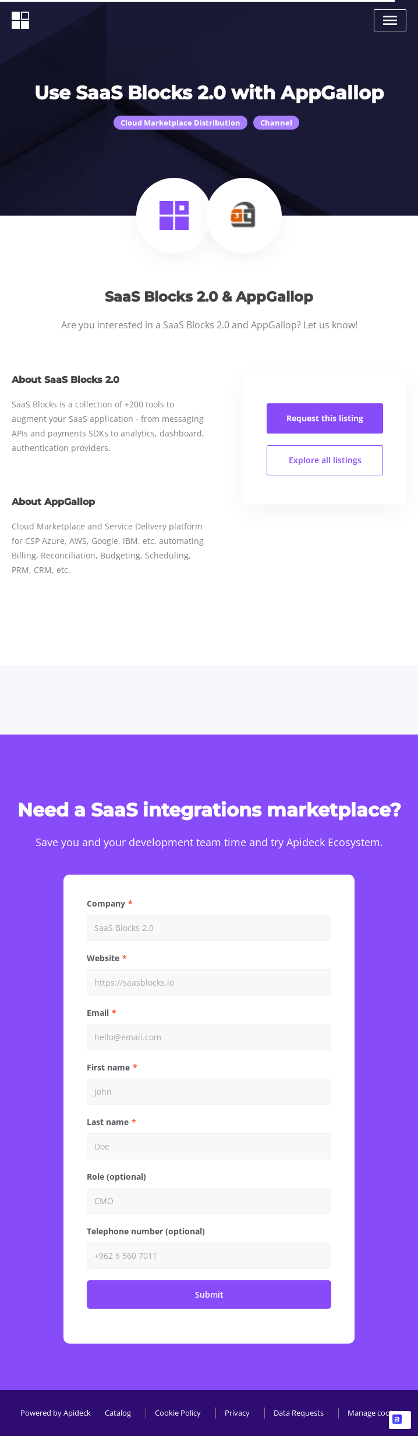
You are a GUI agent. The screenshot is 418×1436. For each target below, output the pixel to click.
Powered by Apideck (55, 1413)
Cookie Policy (178, 1413)
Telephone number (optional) (146, 1231)
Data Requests (299, 1413)
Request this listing (324, 418)
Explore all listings (325, 459)
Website (103, 958)
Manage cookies (375, 1413)
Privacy (237, 1413)
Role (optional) (116, 1176)
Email (98, 1012)
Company (106, 903)
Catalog (118, 1413)
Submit (209, 1294)
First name (108, 1067)
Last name (108, 1121)
